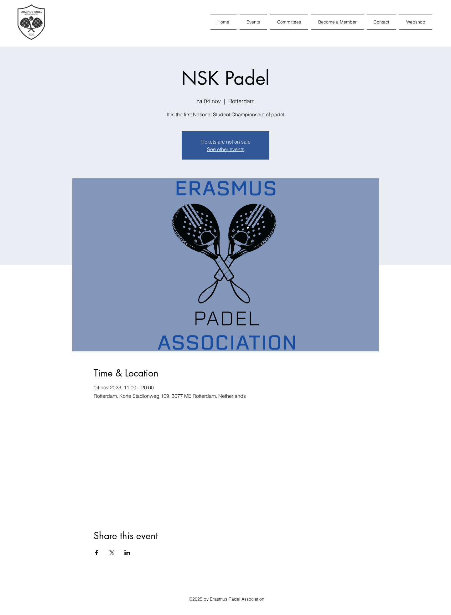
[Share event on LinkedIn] (127, 552)
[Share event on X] (112, 552)
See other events (225, 149)
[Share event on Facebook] (97, 552)
